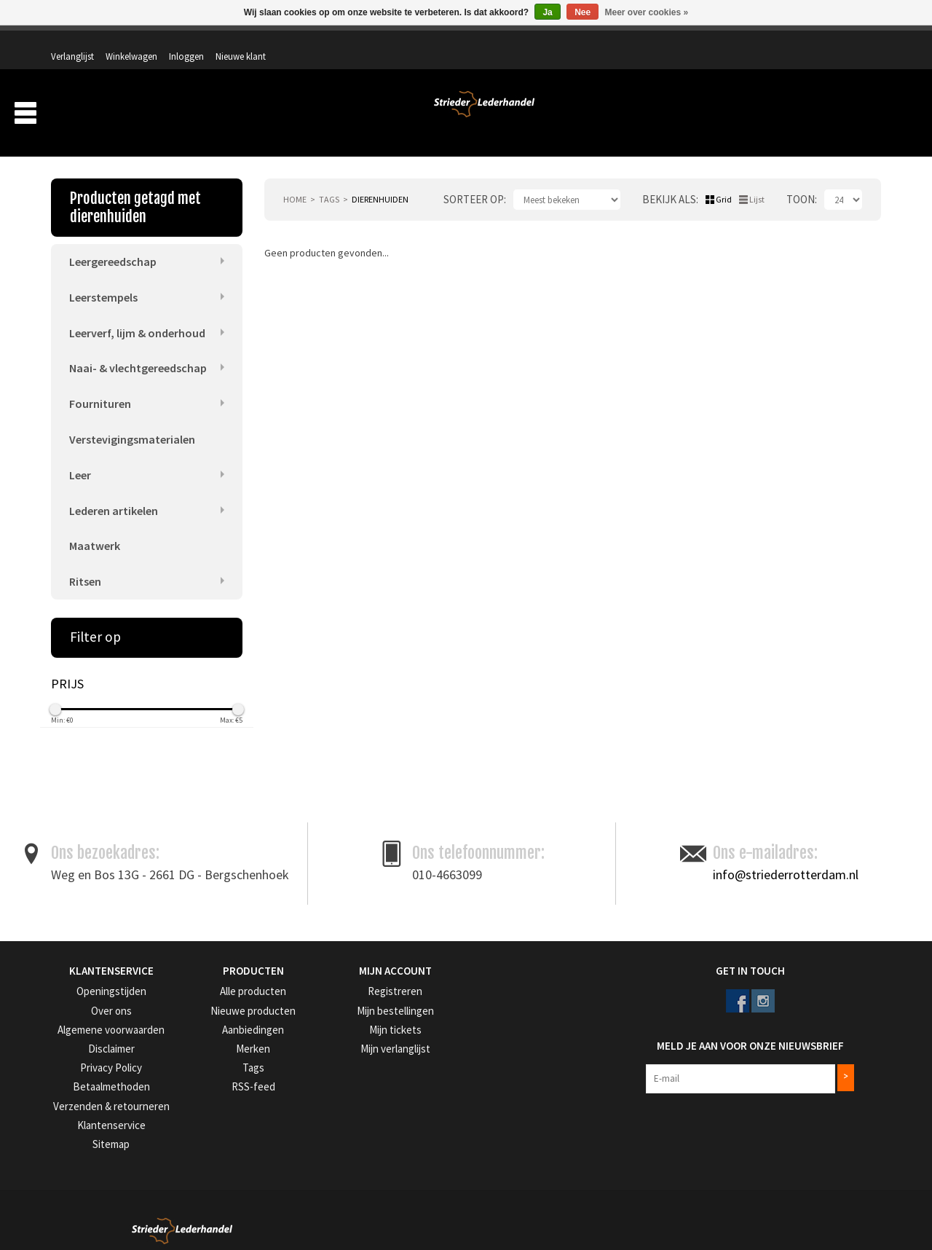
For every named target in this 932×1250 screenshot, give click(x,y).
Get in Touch (653, 956)
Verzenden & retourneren (100, 1086)
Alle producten (221, 976)
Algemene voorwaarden (98, 1013)
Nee (582, 12)
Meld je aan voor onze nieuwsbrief (712, 1024)
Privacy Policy (79, 1050)
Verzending (707, 115)
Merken (855, 115)
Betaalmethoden (83, 1068)
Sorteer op (473, 179)
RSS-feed (209, 1068)
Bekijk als (669, 179)
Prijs (67, 669)
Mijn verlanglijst (365, 1032)
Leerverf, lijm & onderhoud (137, 312)
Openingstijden (80, 976)
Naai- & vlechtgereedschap (138, 349)
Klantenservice (79, 1104)
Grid (724, 179)
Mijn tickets (356, 1013)
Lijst (757, 179)
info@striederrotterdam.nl (785, 860)
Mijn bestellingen (367, 994)
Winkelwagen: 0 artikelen (826, 72)
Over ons (640, 115)
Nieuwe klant (844, 41)
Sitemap (67, 1123)
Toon (800, 179)
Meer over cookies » (647, 12)
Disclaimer (71, 1032)
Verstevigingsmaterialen (132, 421)
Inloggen (790, 41)
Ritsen (85, 566)
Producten (563, 115)
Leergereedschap (113, 240)
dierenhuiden (380, 179)
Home (295, 179)
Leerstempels (103, 276)
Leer (80, 457)
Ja (547, 12)
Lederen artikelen (113, 494)
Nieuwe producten (228, 994)
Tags (329, 179)
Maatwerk (94, 530)
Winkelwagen (735, 41)
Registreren (357, 976)
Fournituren (100, 385)
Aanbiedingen (785, 115)
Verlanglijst (676, 41)
